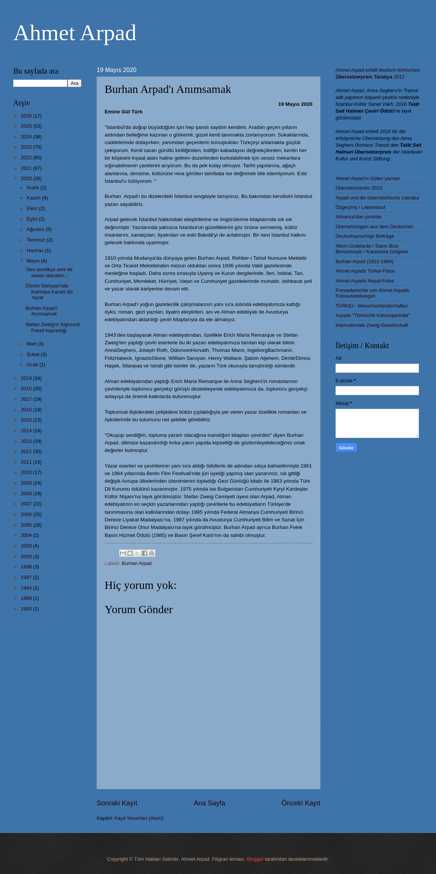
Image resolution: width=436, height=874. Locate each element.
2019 (27, 378)
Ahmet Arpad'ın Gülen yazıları (368, 178)
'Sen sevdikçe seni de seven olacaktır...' (48, 272)
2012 (27, 451)
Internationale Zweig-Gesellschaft (372, 325)
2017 (27, 399)
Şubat (34, 354)
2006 (27, 514)
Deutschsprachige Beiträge (365, 236)
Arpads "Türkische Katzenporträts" (373, 315)
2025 (27, 126)
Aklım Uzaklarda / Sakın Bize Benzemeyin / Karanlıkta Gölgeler (372, 248)
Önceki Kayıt (301, 803)
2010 (27, 472)
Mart (32, 344)
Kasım (34, 198)
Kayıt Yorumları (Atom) (139, 818)
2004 (27, 535)
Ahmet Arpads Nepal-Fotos (365, 281)
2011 (27, 462)
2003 (27, 546)
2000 (27, 556)
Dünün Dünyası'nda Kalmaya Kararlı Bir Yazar (49, 291)
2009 (27, 483)
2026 (27, 116)
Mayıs (34, 261)
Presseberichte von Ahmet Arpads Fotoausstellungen (372, 293)
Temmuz (36, 240)
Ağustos (36, 229)
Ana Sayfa (209, 803)
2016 (27, 410)
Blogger (255, 859)
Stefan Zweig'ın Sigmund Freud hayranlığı (52, 327)
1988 (27, 598)
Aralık (34, 187)
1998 (27, 567)
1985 (27, 609)
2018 (27, 388)
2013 (27, 441)
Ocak (33, 364)
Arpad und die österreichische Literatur (377, 198)
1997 (27, 577)
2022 (27, 157)
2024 (27, 137)
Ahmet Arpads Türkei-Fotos (365, 271)
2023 (27, 147)
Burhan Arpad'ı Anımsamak (41, 311)
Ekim (33, 208)
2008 (27, 493)
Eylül (32, 219)
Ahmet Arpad (74, 32)
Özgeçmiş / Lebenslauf (360, 207)
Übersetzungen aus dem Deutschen (374, 226)
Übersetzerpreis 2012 (359, 188)
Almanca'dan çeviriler (359, 217)
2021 (27, 168)
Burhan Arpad (137, 563)
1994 (27, 588)
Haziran (36, 250)
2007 (27, 504)
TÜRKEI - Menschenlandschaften (372, 306)
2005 (27, 525)
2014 (27, 430)
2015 (27, 420)
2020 (27, 178)
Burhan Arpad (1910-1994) (364, 261)
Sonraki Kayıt (117, 803)
